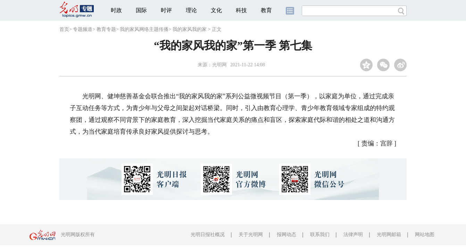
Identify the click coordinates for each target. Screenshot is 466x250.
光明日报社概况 (208, 234)
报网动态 (286, 234)
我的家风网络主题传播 (144, 29)
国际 (141, 10)
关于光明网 (251, 234)
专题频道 (82, 29)
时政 (116, 10)
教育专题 (106, 29)
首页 (64, 29)
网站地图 (424, 234)
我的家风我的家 (190, 29)
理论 (191, 10)
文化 (216, 10)
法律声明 (353, 234)
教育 (266, 10)
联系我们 (320, 234)
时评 (166, 10)
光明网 (219, 64)
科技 (241, 10)
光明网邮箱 (389, 234)
